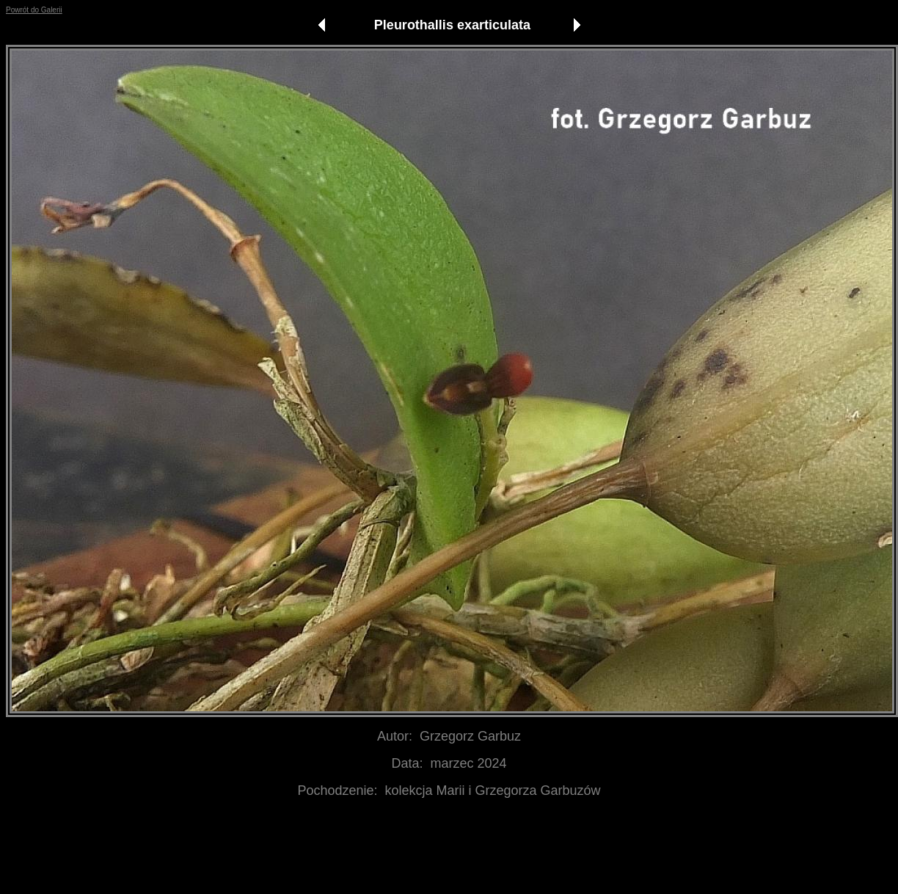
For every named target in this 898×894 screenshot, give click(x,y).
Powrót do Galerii (34, 10)
